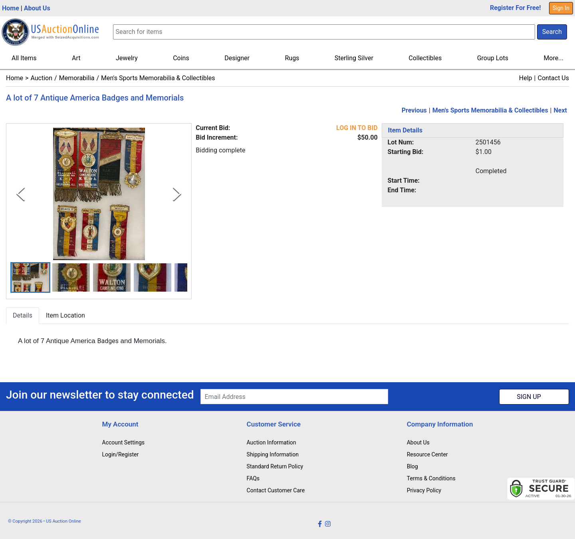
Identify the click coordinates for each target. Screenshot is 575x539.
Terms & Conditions (431, 478)
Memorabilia (77, 78)
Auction (41, 78)
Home (10, 8)
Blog (412, 466)
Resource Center (427, 454)
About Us (37, 8)
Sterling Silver (354, 58)
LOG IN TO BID (357, 128)
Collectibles (425, 58)
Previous (414, 110)
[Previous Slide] (20, 194)
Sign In (561, 8)
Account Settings (123, 442)
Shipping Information (273, 454)
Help (525, 78)
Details (22, 315)
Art (76, 58)
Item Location (65, 315)
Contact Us (553, 78)
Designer (237, 58)
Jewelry (127, 58)
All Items (24, 58)
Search (552, 32)
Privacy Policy (424, 490)
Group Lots (492, 58)
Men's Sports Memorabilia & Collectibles (158, 78)
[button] (30, 277)
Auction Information (271, 442)
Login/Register (120, 454)
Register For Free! (515, 8)
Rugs (292, 58)
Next (560, 110)
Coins (181, 58)
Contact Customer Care (276, 490)
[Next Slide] (177, 194)
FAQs (253, 478)
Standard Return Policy (275, 466)
